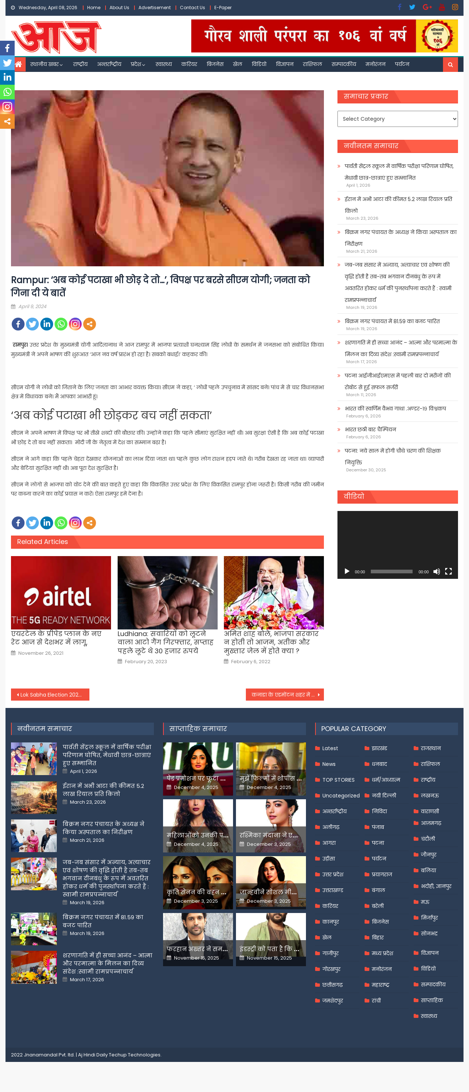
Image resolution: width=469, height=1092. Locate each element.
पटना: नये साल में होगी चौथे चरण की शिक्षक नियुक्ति (393, 456)
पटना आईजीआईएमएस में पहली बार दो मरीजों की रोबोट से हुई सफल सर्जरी (398, 381)
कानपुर (330, 921)
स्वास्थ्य (164, 64)
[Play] (347, 571)
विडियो (259, 64)
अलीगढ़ (330, 827)
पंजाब (378, 827)
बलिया (428, 870)
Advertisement (155, 7)
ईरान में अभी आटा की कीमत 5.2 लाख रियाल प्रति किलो (398, 205)
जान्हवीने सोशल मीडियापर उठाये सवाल (293, 892)
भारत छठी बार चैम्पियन (370, 429)
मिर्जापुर (429, 917)
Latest (330, 748)
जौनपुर (428, 854)
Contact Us (192, 7)
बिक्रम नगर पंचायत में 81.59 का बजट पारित (392, 321)
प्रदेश (136, 64)
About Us (119, 7)
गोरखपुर (331, 969)
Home (93, 7)
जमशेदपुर (332, 1000)
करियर (189, 64)
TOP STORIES (338, 780)
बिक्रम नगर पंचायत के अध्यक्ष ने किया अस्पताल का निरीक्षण (401, 238)
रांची (376, 1000)
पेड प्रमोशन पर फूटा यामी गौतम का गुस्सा (222, 778)
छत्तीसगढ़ (332, 985)
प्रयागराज (382, 874)
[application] (397, 545)
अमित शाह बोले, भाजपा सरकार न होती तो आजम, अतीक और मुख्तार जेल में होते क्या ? (271, 642)
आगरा (329, 843)
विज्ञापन (284, 64)
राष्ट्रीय (80, 64)
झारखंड (379, 748)
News (329, 764)
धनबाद (379, 764)
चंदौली (428, 839)
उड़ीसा (328, 858)
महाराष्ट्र (380, 985)
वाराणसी (430, 811)
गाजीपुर (330, 953)
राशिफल (312, 64)
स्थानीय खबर (44, 64)
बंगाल (378, 890)
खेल (237, 64)
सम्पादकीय (344, 64)
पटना (378, 843)
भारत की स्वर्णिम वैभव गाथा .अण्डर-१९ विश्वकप (395, 408)
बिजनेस (215, 64)
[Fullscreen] (448, 571)
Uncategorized (341, 795)
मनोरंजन (375, 64)
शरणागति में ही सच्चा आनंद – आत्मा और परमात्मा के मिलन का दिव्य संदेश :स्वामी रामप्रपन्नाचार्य (401, 348)
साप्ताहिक (432, 1000)
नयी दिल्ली (384, 795)
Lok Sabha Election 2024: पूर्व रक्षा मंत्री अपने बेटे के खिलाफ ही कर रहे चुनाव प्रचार (55, 694)
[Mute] (436, 571)
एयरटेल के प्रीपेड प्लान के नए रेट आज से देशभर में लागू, (56, 638)
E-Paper (223, 7)
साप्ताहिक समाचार (198, 728)
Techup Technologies (134, 1054)
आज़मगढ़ (431, 823)
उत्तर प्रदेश (332, 874)
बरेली (378, 906)
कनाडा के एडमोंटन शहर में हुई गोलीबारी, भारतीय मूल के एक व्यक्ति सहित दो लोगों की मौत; (288, 694)
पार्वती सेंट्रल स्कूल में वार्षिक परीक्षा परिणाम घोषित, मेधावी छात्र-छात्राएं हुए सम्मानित (399, 172)
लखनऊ (430, 795)
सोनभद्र (429, 933)
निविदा (379, 811)
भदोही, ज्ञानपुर (436, 886)
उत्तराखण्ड (332, 890)
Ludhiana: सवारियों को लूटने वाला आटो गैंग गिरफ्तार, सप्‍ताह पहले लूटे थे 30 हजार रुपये (166, 642)
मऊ (425, 902)
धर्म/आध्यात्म (386, 780)
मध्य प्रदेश (382, 953)
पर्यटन (402, 64)
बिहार (378, 937)
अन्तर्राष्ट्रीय (109, 64)
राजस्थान (431, 748)
